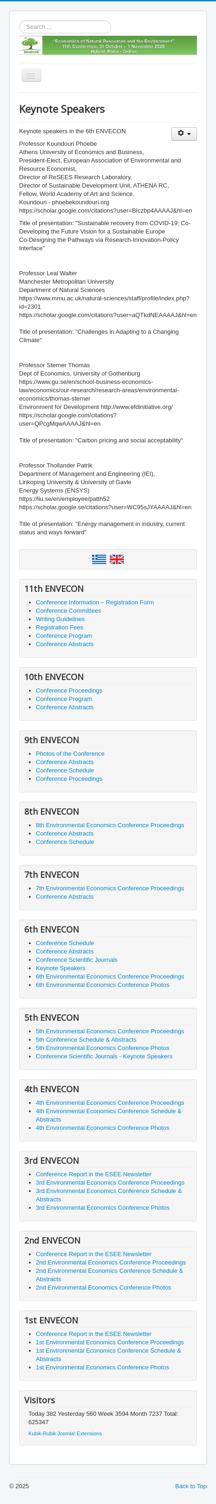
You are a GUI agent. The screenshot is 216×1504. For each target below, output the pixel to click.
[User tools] (184, 134)
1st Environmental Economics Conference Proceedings (110, 1342)
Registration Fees (59, 627)
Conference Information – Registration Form (95, 602)
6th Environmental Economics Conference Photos (102, 984)
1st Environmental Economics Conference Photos (102, 1367)
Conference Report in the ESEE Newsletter (94, 1174)
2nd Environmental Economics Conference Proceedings (111, 1262)
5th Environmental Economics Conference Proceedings (110, 1031)
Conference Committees (68, 610)
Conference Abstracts (65, 644)
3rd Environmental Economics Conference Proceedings (110, 1182)
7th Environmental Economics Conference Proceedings (110, 888)
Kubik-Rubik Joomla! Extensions (65, 1433)
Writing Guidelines (60, 619)
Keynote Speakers (60, 968)
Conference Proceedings (69, 690)
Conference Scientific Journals (77, 959)
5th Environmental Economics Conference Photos (102, 1047)
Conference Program (64, 635)
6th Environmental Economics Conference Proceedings (110, 976)
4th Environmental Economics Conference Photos (102, 1127)
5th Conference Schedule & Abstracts (86, 1039)
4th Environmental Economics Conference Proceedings (110, 1102)
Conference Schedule (65, 770)
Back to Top (191, 1486)
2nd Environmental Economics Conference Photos (103, 1287)
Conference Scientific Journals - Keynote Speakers (104, 1056)
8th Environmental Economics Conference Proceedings (110, 825)
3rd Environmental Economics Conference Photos (103, 1207)
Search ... (19, 20)
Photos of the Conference (70, 753)
